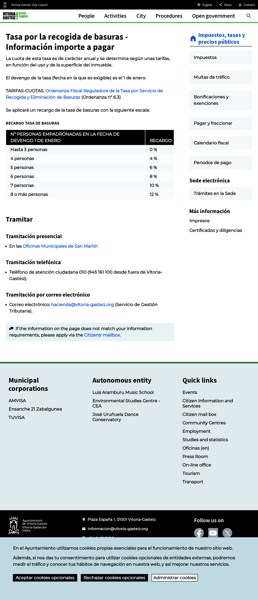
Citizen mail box (199, 414)
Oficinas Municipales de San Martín (60, 246)
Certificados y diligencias (215, 230)
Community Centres (204, 422)
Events (189, 392)
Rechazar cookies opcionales (114, 577)
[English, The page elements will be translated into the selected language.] (204, 4)
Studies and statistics (205, 439)
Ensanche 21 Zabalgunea (35, 409)
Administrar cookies (174, 577)
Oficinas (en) (195, 448)
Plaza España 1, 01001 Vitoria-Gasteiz (122, 519)
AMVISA (17, 400)
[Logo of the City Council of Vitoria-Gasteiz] (28, 526)
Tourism (191, 473)
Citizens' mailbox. (102, 335)
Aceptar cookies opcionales (45, 577)
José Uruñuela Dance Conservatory (115, 417)
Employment (196, 431)
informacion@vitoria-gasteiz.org (118, 529)
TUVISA (17, 417)
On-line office (196, 465)
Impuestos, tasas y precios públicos (221, 38)
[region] (90, 163)
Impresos (199, 220)
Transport (192, 481)
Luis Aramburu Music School (123, 392)
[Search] (248, 15)
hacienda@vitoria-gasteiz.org (82, 304)
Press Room (195, 456)
